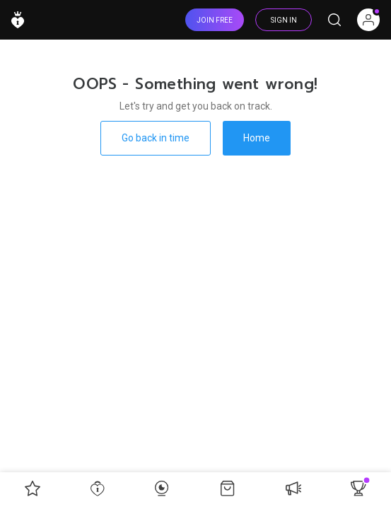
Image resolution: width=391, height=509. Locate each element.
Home (256, 138)
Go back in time (155, 138)
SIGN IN (284, 20)
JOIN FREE (215, 20)
